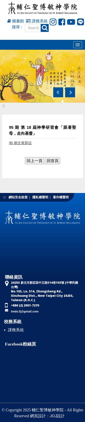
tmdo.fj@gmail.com (25, 311)
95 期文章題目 (20, 143)
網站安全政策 (18, 197)
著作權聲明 (61, 197)
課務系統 (37, 21)
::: (3, 105)
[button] (58, 90)
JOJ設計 (57, 416)
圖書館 (15, 21)
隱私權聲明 (40, 197)
